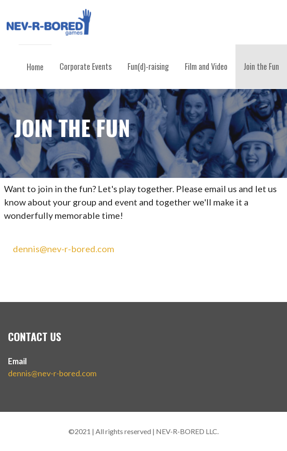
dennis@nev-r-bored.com (63, 248)
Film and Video (206, 66)
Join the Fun (261, 66)
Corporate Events (86, 66)
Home (35, 66)
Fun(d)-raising (148, 66)
